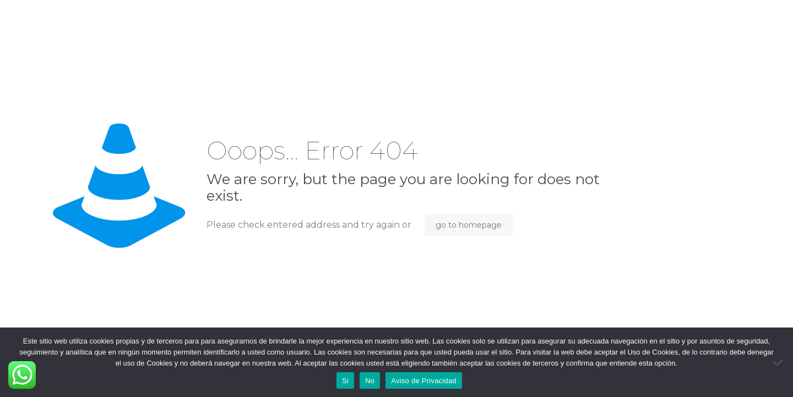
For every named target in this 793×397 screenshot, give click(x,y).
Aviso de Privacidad (424, 381)
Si (345, 381)
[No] (779, 362)
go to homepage (469, 225)
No (369, 381)
